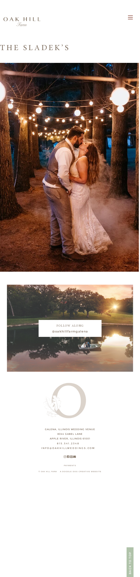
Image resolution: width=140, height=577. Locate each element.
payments (70, 465)
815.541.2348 (68, 443)
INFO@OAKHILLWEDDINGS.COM (68, 448)
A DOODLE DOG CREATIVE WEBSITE (80, 472)
